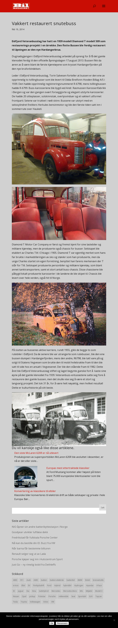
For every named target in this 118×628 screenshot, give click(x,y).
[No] (114, 620)
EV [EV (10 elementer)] (29, 585)
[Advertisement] (59, 529)
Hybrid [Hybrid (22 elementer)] (57, 585)
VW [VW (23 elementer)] (52, 601)
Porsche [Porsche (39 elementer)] (52, 596)
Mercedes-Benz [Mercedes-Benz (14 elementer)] (70, 591)
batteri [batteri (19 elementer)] (44, 580)
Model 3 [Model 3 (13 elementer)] (98, 591)
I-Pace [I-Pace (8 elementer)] (99, 585)
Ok (51, 623)
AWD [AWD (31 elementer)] (36, 580)
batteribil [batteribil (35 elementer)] (71, 580)
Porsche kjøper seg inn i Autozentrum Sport (37, 559)
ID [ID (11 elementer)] (14, 591)
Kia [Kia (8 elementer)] (28, 591)
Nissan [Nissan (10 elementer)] (16, 596)
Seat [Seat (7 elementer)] (73, 596)
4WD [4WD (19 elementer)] (15, 580)
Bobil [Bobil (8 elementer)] (87, 580)
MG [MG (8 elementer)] (81, 591)
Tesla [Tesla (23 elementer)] (15, 601)
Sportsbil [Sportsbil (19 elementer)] (82, 596)
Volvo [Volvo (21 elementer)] (45, 601)
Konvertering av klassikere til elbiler (35, 491)
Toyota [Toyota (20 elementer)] (24, 601)
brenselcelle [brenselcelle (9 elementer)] (98, 580)
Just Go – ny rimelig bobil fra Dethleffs (34, 564)
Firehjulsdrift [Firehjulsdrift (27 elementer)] (38, 585)
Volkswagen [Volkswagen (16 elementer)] (35, 601)
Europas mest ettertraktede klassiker (67, 468)
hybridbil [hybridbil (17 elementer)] (67, 585)
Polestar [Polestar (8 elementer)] (41, 596)
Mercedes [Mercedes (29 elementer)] (56, 591)
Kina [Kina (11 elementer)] (34, 591)
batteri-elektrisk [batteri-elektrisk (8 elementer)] (57, 580)
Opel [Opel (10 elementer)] (24, 596)
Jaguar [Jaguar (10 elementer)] (21, 591)
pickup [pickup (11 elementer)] (32, 596)
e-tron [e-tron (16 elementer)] (15, 585)
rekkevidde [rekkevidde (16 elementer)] (63, 596)
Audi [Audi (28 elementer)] (29, 580)
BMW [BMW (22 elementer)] (80, 580)
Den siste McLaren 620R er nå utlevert (36, 453)
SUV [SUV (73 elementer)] (90, 596)
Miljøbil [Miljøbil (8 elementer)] (89, 591)
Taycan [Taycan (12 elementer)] (99, 596)
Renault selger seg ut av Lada (29, 554)
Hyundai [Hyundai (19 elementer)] (89, 585)
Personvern (62, 623)
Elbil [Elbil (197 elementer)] (23, 585)
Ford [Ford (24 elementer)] (49, 585)
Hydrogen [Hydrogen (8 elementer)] (78, 585)
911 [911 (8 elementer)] (22, 580)
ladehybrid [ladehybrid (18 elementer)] (44, 591)
